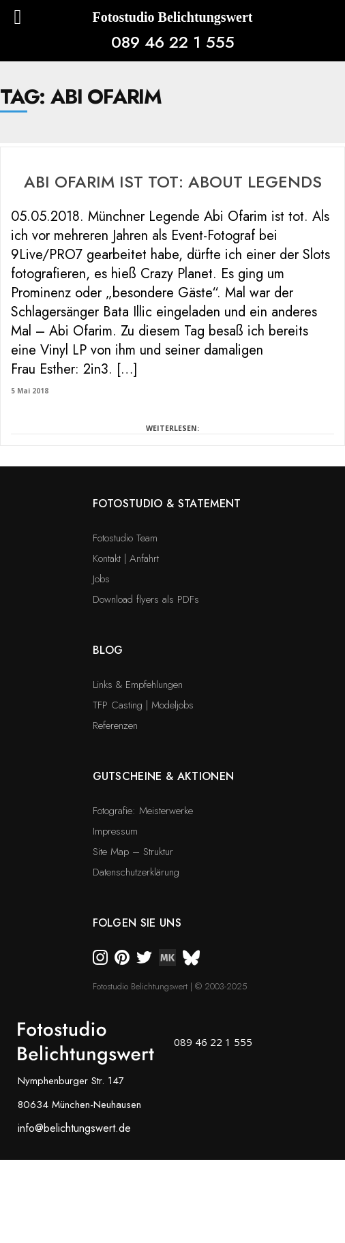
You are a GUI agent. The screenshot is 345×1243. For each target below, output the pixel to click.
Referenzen (115, 725)
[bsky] (191, 956)
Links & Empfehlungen (138, 684)
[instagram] (100, 956)
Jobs (101, 578)
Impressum (115, 831)
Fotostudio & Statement (167, 503)
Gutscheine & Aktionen (164, 776)
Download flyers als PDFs (146, 599)
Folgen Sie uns (137, 923)
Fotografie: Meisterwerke (143, 810)
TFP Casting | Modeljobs (143, 705)
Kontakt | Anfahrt (126, 558)
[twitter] (144, 956)
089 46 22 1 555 (173, 42)
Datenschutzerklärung (136, 872)
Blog (108, 650)
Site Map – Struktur (133, 851)
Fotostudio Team (125, 537)
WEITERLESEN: (172, 428)
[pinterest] (122, 956)
